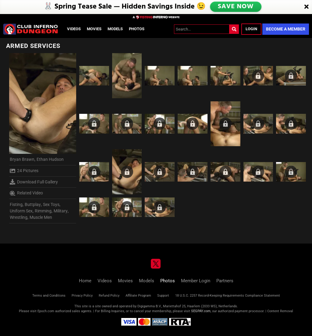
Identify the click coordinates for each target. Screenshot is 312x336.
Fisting (16, 204)
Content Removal (280, 311)
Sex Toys (51, 204)
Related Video (26, 193)
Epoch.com (45, 311)
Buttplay (33, 204)
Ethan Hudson (50, 159)
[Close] (306, 7)
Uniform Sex (21, 210)
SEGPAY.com (201, 311)
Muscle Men (41, 217)
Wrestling (18, 217)
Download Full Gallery (34, 182)
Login (251, 29)
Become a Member (285, 29)
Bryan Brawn (22, 159)
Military (61, 210)
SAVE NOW (236, 7)
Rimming (43, 210)
